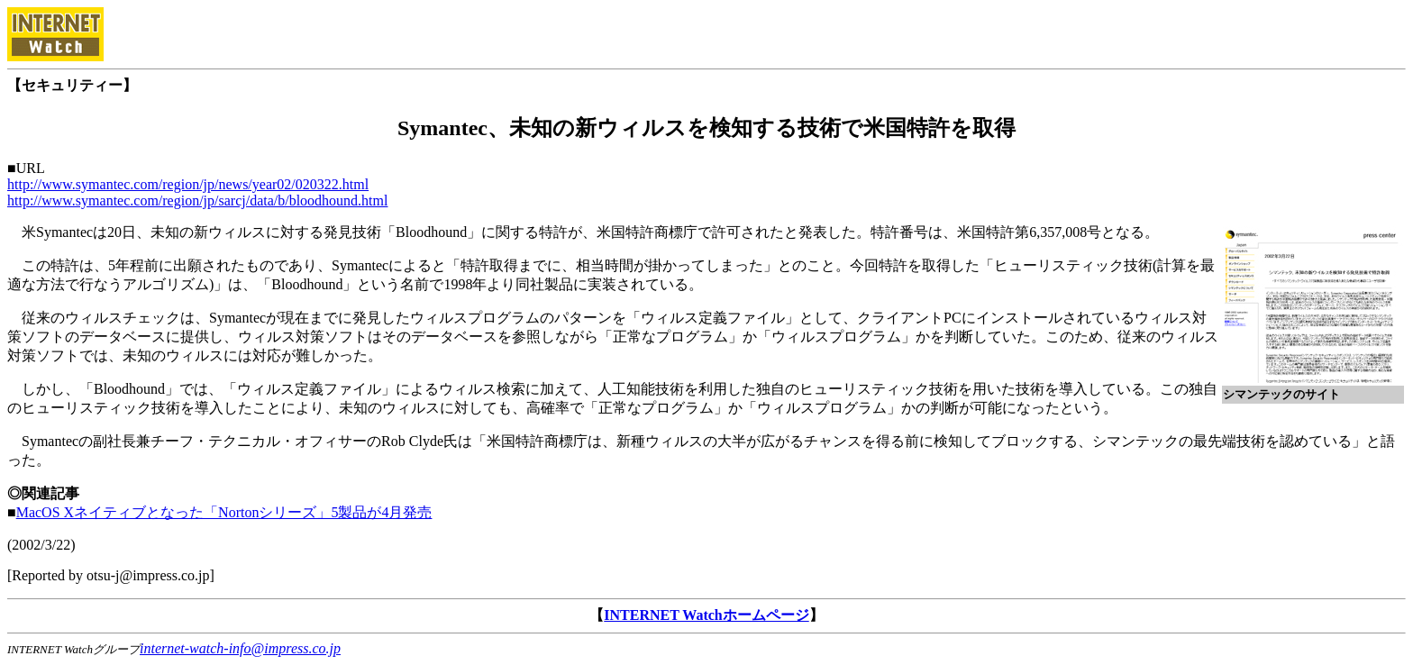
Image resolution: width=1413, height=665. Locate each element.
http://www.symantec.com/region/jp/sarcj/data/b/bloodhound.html (197, 200)
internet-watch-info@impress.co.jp (240, 648)
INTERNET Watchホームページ (706, 615)
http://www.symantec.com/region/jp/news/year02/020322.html (188, 184)
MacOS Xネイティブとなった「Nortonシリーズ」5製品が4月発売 (224, 512)
